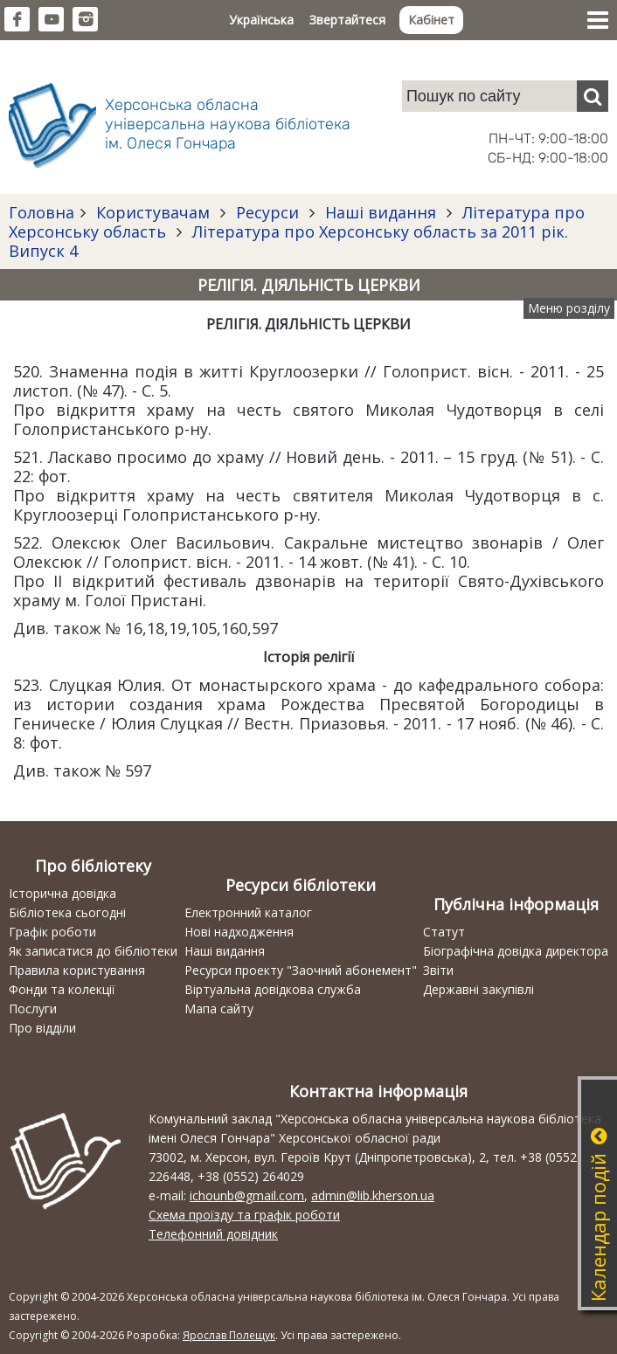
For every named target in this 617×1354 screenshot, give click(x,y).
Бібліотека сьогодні (67, 912)
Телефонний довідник (213, 1234)
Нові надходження (239, 931)
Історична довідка (62, 893)
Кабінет (431, 19)
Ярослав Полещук (229, 1335)
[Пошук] (592, 96)
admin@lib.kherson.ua (372, 1195)
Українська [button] (261, 19)
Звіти (438, 970)
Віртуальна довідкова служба (272, 989)
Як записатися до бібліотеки (93, 951)
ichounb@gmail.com (247, 1195)
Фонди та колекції (62, 989)
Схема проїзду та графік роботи (244, 1214)
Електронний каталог (248, 912)
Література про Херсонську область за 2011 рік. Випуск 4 (288, 241)
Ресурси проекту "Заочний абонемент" (300, 970)
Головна (41, 212)
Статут (444, 931)
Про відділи (42, 1027)
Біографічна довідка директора (515, 951)
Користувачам (153, 212)
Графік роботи (52, 931)
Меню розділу (569, 308)
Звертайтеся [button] (347, 19)
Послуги (33, 1008)
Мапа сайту (218, 1008)
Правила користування (77, 970)
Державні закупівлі (478, 989)
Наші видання (380, 212)
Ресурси (267, 212)
